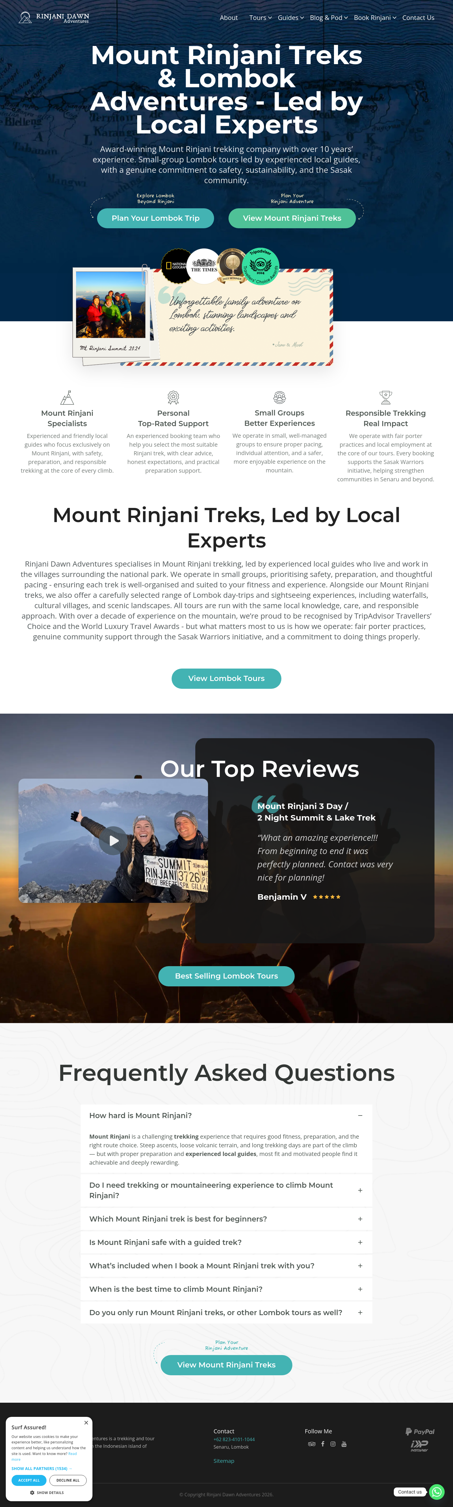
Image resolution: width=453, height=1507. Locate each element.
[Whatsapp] (437, 1492)
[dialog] (49, 1459)
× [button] (86, 1423)
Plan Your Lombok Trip (156, 218)
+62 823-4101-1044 (233, 1439)
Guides (288, 17)
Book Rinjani (372, 17)
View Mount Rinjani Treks (292, 218)
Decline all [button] (68, 1480)
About (229, 17)
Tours (257, 17)
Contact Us (418, 17)
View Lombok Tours (226, 678)
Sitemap (224, 1461)
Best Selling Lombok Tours (226, 976)
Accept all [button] (29, 1480)
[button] (49, 1468)
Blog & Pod (326, 17)
